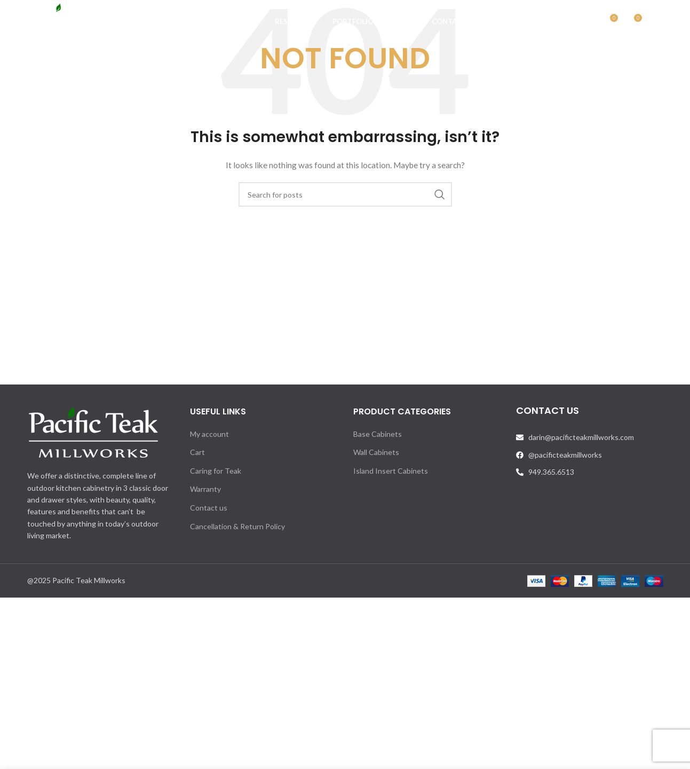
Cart (197, 452)
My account (209, 433)
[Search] (586, 24)
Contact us (208, 507)
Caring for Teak (215, 470)
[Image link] (93, 431)
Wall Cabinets (376, 452)
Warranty (205, 488)
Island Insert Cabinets (390, 470)
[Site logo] (80, 23)
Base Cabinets (377, 433)
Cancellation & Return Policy (237, 526)
